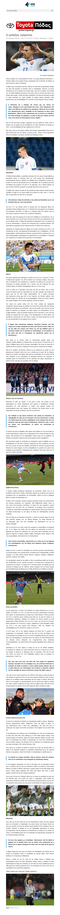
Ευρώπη (36, 38)
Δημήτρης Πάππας (14, 38)
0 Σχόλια (50, 38)
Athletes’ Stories (14, 908)
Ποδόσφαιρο (43, 38)
